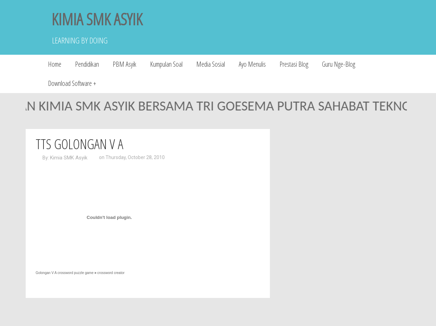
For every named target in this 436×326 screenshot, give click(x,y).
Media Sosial (210, 64)
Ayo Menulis (252, 64)
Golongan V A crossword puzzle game (65, 273)
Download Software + (72, 83)
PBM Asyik (124, 64)
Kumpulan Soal (166, 64)
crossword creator (110, 273)
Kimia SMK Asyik (68, 158)
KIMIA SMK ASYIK (96, 19)
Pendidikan (87, 64)
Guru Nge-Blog (338, 64)
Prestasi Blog (293, 64)
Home (54, 64)
